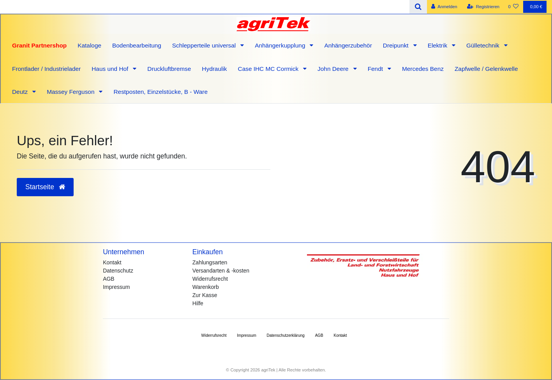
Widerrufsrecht (210, 279)
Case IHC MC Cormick (269, 68)
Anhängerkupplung (281, 45)
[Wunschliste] (513, 7)
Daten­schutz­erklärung (286, 335)
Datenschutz (118, 270)
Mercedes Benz (423, 68)
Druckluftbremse (169, 68)
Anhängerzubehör (348, 45)
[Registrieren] (483, 7)
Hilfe (197, 303)
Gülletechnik (483, 45)
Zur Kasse (204, 295)
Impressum (116, 287)
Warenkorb (205, 287)
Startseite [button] (45, 187)
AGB (109, 279)
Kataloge (89, 45)
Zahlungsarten (210, 262)
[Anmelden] (444, 7)
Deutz (20, 91)
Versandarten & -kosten (220, 270)
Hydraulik (214, 68)
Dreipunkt (396, 45)
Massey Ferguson (71, 91)
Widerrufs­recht (214, 335)
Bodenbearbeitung (136, 45)
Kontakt (112, 262)
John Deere (333, 68)
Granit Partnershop (39, 45)
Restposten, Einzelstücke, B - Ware (160, 91)
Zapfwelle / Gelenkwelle (486, 68)
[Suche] (418, 7)
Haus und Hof (111, 68)
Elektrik (438, 45)
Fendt (376, 68)
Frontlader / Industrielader (46, 68)
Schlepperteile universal (205, 45)
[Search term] (204, 7)
